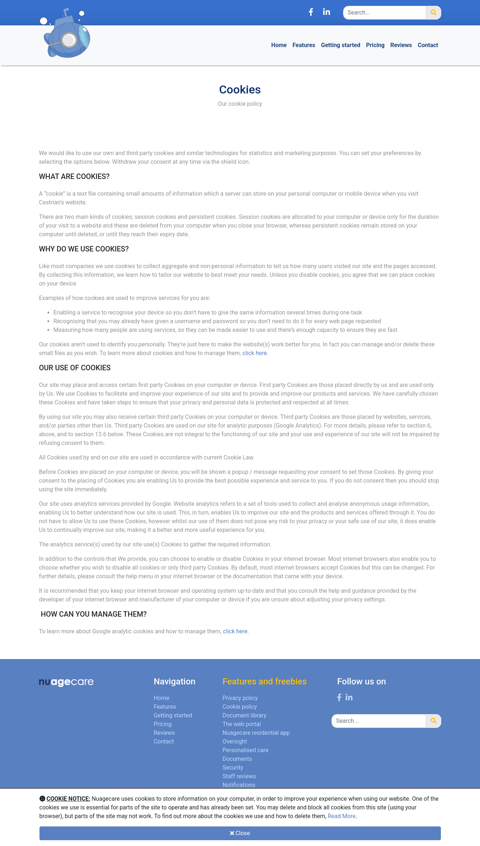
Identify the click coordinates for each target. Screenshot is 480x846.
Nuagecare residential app (256, 732)
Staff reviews (239, 776)
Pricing (375, 45)
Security (232, 767)
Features (304, 45)
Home (279, 45)
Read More (342, 816)
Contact (428, 45)
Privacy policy (240, 698)
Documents (237, 758)
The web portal (241, 724)
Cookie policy (239, 706)
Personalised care (245, 750)
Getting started (340, 45)
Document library (244, 715)
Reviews (401, 45)
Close (240, 833)
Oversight (234, 741)
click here (254, 353)
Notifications (238, 785)
